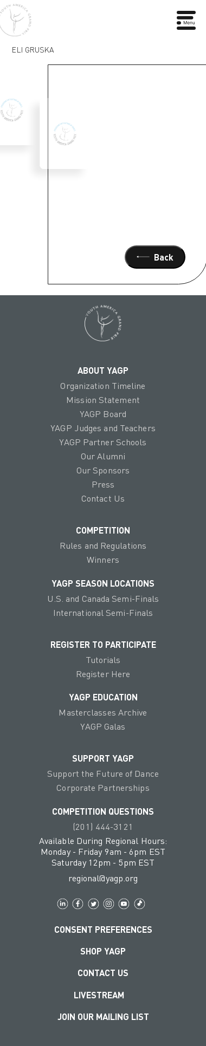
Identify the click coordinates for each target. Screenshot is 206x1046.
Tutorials (103, 659)
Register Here (103, 673)
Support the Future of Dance (103, 773)
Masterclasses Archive (103, 712)
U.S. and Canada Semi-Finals (103, 598)
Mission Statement (103, 399)
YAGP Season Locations (103, 582)
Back (155, 257)
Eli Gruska (33, 47)
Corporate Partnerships (102, 787)
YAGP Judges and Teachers (102, 428)
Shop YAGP (103, 950)
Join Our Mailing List (103, 1016)
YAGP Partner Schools (102, 442)
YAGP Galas (102, 726)
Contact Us (103, 498)
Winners (103, 559)
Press (103, 484)
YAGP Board (103, 413)
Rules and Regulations (103, 545)
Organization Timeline (102, 385)
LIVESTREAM (103, 994)
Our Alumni (103, 456)
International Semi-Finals (103, 612)
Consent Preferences (103, 929)
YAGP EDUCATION (103, 696)
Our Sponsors (103, 470)
